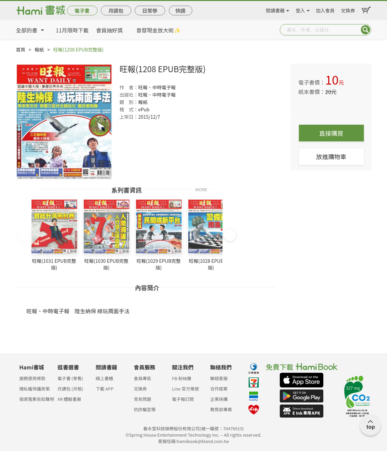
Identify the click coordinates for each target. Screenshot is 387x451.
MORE (201, 189)
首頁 (20, 49)
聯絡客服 (219, 378)
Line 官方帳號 (185, 388)
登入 (300, 9)
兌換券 (348, 9)
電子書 (81, 10)
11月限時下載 (72, 30)
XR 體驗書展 (69, 399)
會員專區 (142, 378)
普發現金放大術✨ (158, 30)
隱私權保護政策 (34, 388)
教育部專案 (221, 409)
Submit (365, 29)
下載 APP (104, 388)
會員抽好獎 (109, 30)
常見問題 (142, 399)
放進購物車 (331, 156)
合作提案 (219, 388)
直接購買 (331, 133)
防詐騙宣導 (144, 409)
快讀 (180, 10)
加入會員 (325, 9)
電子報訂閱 (183, 399)
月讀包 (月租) (70, 388)
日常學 (149, 10)
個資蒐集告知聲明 (36, 399)
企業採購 (219, 399)
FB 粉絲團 (181, 378)
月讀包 (115, 10)
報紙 (39, 49)
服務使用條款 (32, 378)
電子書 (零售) (70, 378)
